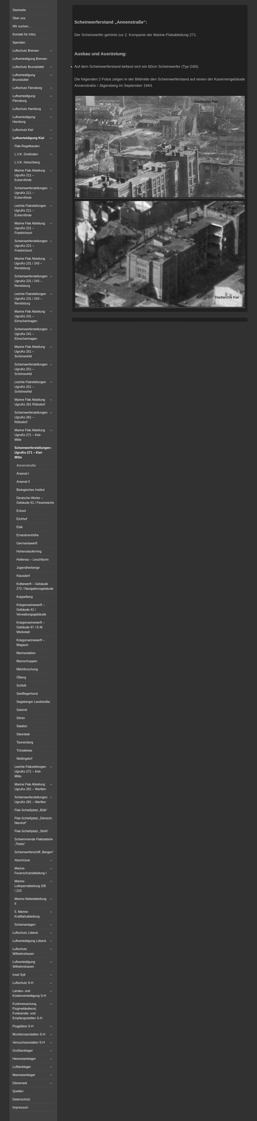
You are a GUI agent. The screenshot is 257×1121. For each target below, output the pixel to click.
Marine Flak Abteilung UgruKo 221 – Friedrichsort (29, 228)
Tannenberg (24, 742)
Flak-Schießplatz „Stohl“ (31, 831)
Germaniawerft (26, 543)
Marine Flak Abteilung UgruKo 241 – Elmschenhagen (29, 316)
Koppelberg (24, 596)
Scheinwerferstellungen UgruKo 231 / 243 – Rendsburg (30, 281)
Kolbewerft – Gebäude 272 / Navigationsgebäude (34, 586)
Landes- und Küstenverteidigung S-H (29, 993)
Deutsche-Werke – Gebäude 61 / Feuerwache (35, 500)
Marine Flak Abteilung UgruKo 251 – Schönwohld (29, 351)
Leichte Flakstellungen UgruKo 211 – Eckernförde (30, 210)
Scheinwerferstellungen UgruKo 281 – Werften (30, 800)
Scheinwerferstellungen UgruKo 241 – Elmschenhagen (30, 333)
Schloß (21, 685)
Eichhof (21, 519)
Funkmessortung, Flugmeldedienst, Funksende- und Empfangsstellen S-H (27, 1011)
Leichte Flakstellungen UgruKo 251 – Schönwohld (30, 386)
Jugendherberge (28, 567)
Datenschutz (21, 1099)
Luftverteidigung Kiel (28, 138)
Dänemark (19, 1083)
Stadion (21, 726)
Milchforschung (27, 669)
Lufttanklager (21, 1067)
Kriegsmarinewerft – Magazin (30, 642)
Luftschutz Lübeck (25, 932)
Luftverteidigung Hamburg (23, 119)
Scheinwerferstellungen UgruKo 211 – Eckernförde (30, 192)
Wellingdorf (24, 758)
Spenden (18, 42)
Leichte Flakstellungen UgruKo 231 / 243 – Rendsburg (30, 298)
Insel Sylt (18, 974)
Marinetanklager (23, 1075)
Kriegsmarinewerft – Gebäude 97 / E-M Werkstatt (30, 627)
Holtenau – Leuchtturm (32, 559)
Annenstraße (26, 465)
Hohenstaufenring (28, 551)
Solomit (21, 710)
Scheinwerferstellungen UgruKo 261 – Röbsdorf (30, 417)
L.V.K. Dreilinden (26, 154)
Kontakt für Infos (24, 34)
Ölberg (21, 677)
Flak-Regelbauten (26, 146)
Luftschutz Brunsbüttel (28, 67)
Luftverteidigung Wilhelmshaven (23, 964)
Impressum (20, 1107)
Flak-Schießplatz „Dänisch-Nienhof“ (33, 821)
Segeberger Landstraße (33, 701)
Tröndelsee (24, 750)
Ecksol (21, 510)
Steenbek (23, 734)
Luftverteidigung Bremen (29, 58)
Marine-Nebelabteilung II (30, 901)
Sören (20, 718)
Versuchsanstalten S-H (28, 1042)
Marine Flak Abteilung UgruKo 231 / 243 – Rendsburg (29, 263)
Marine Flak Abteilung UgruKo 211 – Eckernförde (29, 175)
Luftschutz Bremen (25, 50)
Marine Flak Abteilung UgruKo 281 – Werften (30, 787)
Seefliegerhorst (27, 693)
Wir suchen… (22, 26)
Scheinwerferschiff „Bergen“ (34, 852)
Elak (19, 527)
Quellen (17, 1091)
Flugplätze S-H (23, 1026)
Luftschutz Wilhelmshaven (23, 951)
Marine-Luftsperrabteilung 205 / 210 (30, 886)
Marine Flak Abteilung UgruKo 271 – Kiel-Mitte (29, 434)
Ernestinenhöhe (27, 535)
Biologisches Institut (30, 489)
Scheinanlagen (24, 924)
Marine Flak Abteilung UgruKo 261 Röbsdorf (29, 402)
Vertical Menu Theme (167, 325)
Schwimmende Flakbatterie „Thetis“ (33, 842)
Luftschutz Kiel (22, 130)
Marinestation (25, 653)
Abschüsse (22, 860)
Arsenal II (23, 481)
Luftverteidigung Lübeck (29, 941)
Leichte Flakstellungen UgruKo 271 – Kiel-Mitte (30, 771)
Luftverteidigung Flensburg (23, 98)
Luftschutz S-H (22, 983)
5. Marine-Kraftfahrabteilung (26, 914)
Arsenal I (22, 473)
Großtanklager (22, 1050)
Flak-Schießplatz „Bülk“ (30, 810)
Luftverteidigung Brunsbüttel (23, 77)
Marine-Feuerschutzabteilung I (30, 871)
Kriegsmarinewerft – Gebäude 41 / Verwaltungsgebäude (31, 609)
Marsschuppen (26, 661)
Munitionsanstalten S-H (28, 1034)
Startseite (19, 10)
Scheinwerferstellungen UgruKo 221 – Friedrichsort (30, 245)
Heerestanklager (24, 1058)
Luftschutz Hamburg (26, 109)
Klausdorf (23, 575)
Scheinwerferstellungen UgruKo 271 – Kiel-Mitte (32, 452)
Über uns (18, 18)
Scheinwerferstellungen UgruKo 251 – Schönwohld (30, 369)
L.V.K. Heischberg (27, 162)
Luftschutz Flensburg (27, 88)
